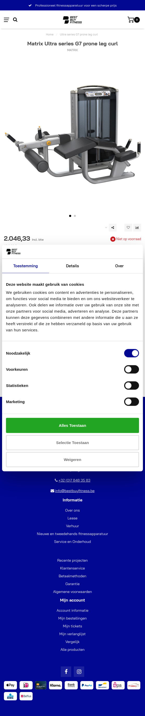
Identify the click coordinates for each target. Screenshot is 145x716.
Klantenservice (72, 568)
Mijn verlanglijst (72, 634)
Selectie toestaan (72, 442)
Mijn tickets (72, 626)
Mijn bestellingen (72, 618)
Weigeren (72, 459)
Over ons (72, 510)
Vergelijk (72, 641)
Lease (72, 518)
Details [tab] (72, 265)
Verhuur (72, 526)
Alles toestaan (72, 425)
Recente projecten (72, 560)
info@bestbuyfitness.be (74, 490)
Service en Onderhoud (72, 541)
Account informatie (72, 610)
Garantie (72, 583)
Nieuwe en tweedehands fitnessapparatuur (72, 533)
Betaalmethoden (72, 576)
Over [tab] (119, 265)
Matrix (72, 50)
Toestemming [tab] (25, 265)
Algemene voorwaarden (72, 591)
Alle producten (73, 649)
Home (49, 34)
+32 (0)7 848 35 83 (74, 480)
